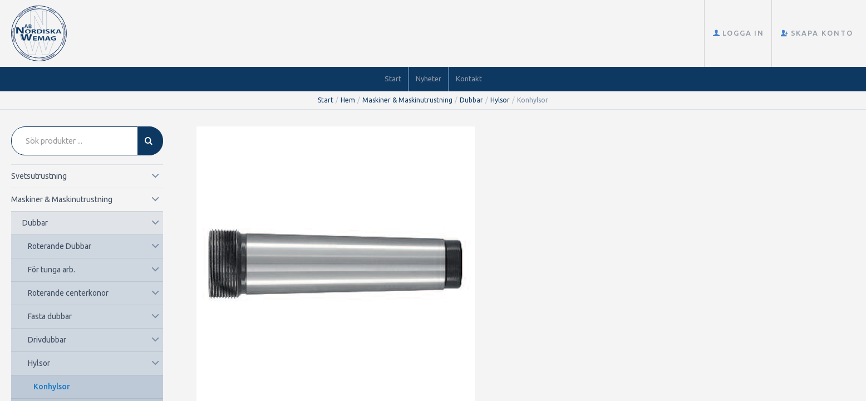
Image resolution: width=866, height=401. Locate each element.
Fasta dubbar (50, 316)
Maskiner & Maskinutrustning (407, 100)
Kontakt (469, 78)
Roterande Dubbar (59, 246)
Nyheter (428, 78)
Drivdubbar (47, 339)
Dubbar (471, 100)
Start (393, 78)
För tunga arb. (51, 269)
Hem (348, 100)
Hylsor (500, 100)
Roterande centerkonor (68, 292)
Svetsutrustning (39, 176)
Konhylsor (51, 386)
